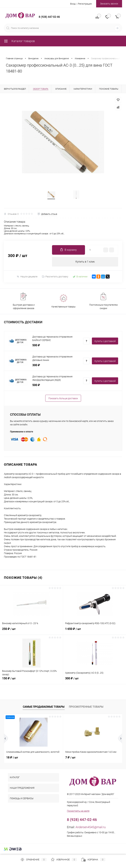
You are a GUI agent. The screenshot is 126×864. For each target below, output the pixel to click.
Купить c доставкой (105, 342)
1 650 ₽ (94, 631)
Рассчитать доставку (55, 278)
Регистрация (85, 3)
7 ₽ (70, 758)
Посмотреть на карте (78, 812)
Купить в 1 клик (85, 262)
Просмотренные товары (86, 708)
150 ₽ (31, 681)
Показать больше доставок (63, 399)
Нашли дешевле (27, 277)
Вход (72, 3)
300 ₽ (94, 681)
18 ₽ (12, 758)
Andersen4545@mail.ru (90, 828)
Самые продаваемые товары (43, 708)
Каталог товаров (19, 41)
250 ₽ (31, 631)
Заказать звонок (109, 3)
